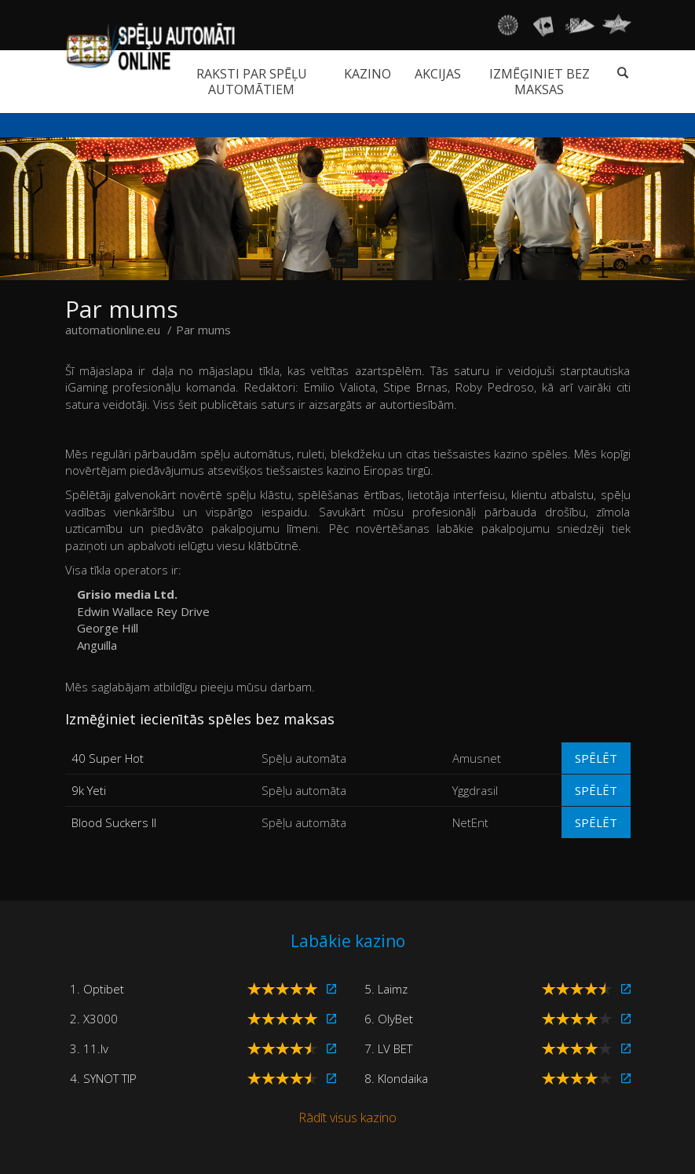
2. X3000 (94, 1018)
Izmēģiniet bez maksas (539, 81)
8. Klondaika (396, 1078)
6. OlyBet (388, 1018)
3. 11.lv (89, 1048)
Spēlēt (596, 758)
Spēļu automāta (304, 758)
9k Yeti (88, 790)
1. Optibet (97, 989)
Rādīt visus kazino (347, 1117)
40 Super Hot (107, 758)
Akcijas (438, 73)
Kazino (367, 73)
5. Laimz (386, 989)
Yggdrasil (475, 790)
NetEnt (470, 822)
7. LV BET (388, 1048)
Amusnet (476, 758)
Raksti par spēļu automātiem (251, 81)
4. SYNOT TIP (103, 1078)
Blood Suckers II (113, 822)
